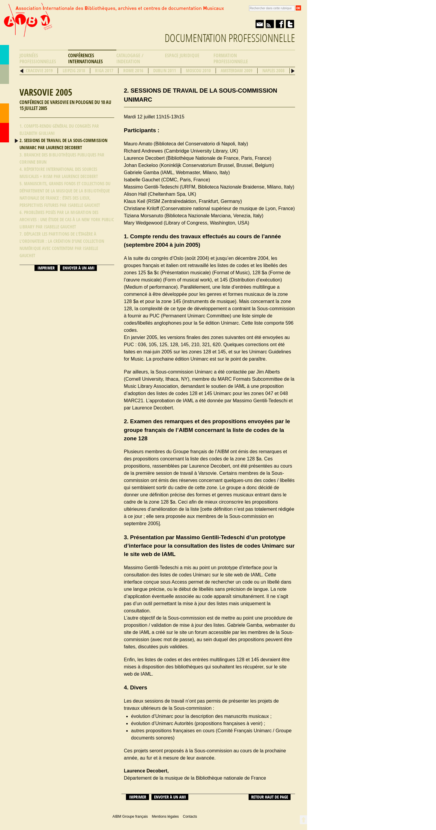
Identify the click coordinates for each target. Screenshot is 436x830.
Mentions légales (165, 816)
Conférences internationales (85, 58)
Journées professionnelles (37, 58)
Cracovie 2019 (39, 70)
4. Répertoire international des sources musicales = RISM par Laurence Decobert (58, 173)
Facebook (279, 23)
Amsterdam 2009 (236, 70)
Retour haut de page (270, 797)
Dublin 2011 (164, 70)
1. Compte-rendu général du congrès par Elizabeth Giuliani (59, 129)
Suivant (293, 71)
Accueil (4, 132)
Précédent (21, 71)
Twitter (289, 23)
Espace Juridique (182, 55)
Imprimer (46, 268)
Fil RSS (269, 23)
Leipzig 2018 (74, 70)
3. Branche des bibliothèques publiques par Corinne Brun (61, 158)
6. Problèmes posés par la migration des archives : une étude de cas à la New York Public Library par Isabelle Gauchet (66, 220)
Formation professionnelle (231, 58)
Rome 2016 (133, 70)
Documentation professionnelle (230, 38)
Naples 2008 (273, 70)
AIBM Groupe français (27, 25)
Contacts (4, 113)
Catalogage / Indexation (129, 58)
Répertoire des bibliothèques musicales (4, 74)
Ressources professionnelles (4, 93)
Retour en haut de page (303, 819)
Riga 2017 (104, 70)
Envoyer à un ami (259, 23)
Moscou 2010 (198, 70)
